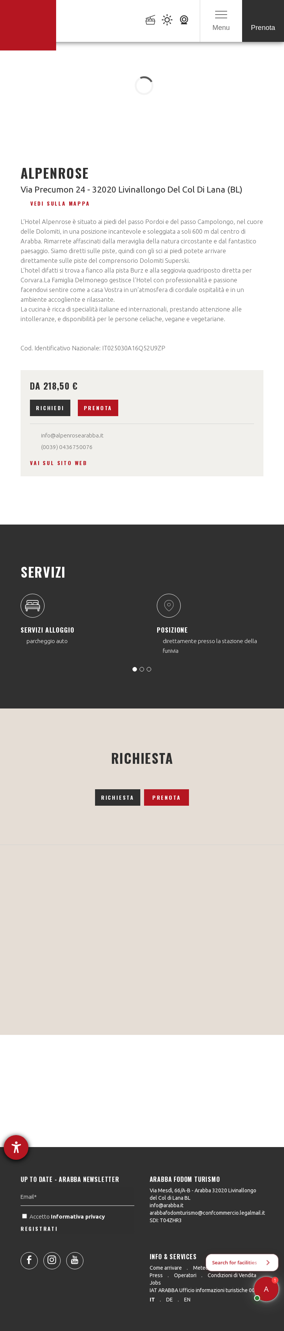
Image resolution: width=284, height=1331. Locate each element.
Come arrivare (166, 1268)
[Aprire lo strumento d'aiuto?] (16, 1147)
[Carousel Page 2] (142, 669)
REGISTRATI (39, 1249)
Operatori (185, 1275)
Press (156, 1275)
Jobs (155, 1283)
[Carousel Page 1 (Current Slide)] (134, 669)
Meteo (200, 1268)
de (169, 1300)
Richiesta (117, 797)
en (187, 1300)
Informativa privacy (78, 1237)
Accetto (64, 1237)
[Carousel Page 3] (149, 669)
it (152, 1300)
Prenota (98, 408)
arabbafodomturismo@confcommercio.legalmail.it (207, 1213)
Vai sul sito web (59, 463)
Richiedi (50, 408)
